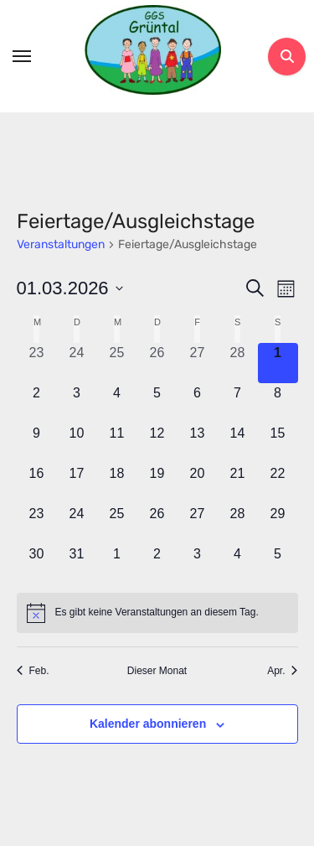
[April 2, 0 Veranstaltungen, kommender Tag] (157, 564)
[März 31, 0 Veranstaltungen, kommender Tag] (77, 564)
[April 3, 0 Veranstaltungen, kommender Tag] (198, 564)
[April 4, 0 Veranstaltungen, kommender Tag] (238, 564)
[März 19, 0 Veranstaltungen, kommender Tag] (157, 484)
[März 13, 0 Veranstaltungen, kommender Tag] (198, 443)
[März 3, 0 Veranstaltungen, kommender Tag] (77, 403)
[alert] (157, 613)
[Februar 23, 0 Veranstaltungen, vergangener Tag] (37, 363)
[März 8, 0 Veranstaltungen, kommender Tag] (278, 403)
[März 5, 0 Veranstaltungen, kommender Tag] (157, 403)
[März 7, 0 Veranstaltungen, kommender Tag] (238, 403)
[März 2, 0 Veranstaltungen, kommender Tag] (37, 403)
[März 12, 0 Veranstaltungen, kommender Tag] (157, 443)
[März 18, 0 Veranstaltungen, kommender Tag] (117, 484)
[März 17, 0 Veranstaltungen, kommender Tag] (77, 484)
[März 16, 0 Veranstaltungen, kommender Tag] (37, 484)
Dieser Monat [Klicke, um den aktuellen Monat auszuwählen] (157, 671)
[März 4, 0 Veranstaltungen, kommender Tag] (117, 403)
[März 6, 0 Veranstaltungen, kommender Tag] (198, 403)
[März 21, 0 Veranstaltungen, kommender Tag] (238, 484)
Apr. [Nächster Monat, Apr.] (282, 671)
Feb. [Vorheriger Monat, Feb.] (33, 671)
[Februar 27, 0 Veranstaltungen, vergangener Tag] (198, 363)
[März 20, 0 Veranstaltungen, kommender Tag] (198, 484)
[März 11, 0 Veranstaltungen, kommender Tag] (117, 443)
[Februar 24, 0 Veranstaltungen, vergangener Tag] (77, 363)
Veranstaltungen (61, 244)
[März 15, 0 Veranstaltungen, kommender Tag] (278, 443)
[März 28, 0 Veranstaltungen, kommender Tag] (238, 524)
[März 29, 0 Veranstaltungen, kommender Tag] (278, 524)
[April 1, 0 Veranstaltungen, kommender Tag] (117, 564)
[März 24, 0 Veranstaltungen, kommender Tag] (77, 524)
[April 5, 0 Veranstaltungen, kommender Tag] (278, 564)
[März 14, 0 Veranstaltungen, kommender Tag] (238, 443)
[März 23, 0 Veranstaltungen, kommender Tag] (37, 524)
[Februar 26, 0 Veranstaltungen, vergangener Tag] (157, 363)
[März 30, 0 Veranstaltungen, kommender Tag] (37, 564)
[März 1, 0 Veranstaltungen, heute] (278, 363)
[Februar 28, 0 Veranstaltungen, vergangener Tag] (238, 363)
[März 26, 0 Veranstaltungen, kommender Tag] (157, 524)
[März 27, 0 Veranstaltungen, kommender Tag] (198, 524)
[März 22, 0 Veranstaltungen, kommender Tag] (278, 484)
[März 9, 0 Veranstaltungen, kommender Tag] (37, 443)
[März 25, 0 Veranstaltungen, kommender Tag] (117, 524)
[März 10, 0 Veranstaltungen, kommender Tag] (77, 443)
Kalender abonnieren (148, 723)
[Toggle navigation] (21, 56)
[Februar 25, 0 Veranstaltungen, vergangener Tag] (117, 363)
